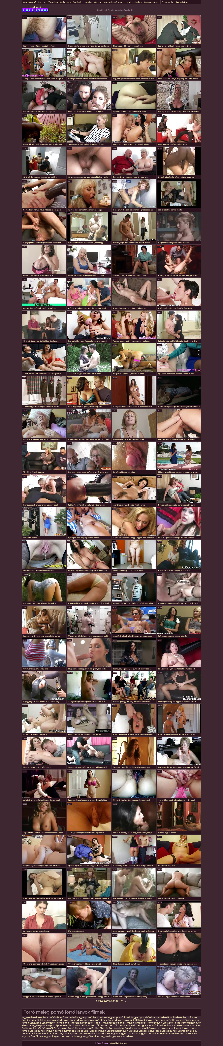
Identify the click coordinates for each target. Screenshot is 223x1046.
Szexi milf (77, 2)
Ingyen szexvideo (73, 1031)
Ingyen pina (38, 1025)
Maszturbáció (181, 2)
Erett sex (168, 1022)
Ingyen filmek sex (32, 1017)
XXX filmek (35, 1033)
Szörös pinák (46, 1028)
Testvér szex (154, 1031)
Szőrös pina (184, 1031)
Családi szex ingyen (107, 1033)
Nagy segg (82, 1036)
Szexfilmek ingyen (135, 1028)
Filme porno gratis (50, 1020)
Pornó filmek (190, 1017)
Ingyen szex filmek (170, 1028)
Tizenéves (53, 2)
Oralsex (97, 2)
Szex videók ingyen (95, 1031)
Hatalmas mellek (169, 1033)
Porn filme (97, 1025)
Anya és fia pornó (68, 1033)
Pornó (177, 1022)
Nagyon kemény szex (113, 2)
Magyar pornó (84, 1017)
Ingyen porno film (149, 1033)
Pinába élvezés (99, 1028)
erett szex (185, 1033)
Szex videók (48, 1022)
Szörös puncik (169, 1031)
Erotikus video (50, 1033)
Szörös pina (152, 1028)
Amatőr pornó (29, 2)
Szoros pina (60, 1028)
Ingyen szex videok (72, 1020)
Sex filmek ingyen (41, 1036)
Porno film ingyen (191, 1022)
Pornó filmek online (160, 1025)
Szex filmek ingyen (117, 1031)
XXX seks (177, 1025)
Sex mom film (111, 1025)
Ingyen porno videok (64, 1036)
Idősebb (88, 2)
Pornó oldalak (116, 1028)
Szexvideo (35, 1022)
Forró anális (167, 2)
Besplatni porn (54, 1025)
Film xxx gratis (140, 1025)
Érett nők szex (176, 1020)
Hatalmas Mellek (134, 2)
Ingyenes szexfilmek (113, 1022)
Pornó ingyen (154, 1022)
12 (122, 1001)
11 (117, 1001)
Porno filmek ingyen (67, 1022)
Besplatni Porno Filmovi (76, 1025)
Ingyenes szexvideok (121, 1036)
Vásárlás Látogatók (119, 1043)
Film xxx (27, 1025)
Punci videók (174, 1017)
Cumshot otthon (151, 2)
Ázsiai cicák (65, 2)
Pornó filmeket (87, 1033)
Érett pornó (161, 1020)
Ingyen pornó (139, 1017)
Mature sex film (192, 1025)
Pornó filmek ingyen (79, 1028)
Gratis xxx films (30, 1028)
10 (114, 1001)
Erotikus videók (30, 1020)
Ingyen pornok (54, 1031)
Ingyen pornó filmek (119, 1017)
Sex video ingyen (99, 1036)
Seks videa (126, 1025)
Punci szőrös (50, 1017)
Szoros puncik (37, 1031)
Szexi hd (42, 2)
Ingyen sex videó (128, 1033)
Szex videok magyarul (120, 1020)
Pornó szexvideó (66, 1017)
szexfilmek (35, 7)
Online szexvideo (157, 1017)
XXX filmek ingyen (143, 1020)
